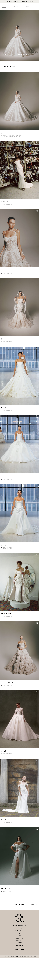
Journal (19, 938)
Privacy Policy (22, 956)
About (19, 928)
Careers (19, 943)
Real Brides (19, 930)
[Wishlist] (34, 7)
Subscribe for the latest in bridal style (19, 1)
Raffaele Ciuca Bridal (13, 956)
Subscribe (19, 945)
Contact (19, 940)
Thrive (34, 956)
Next (34, 905)
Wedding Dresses (19, 926)
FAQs (19, 935)
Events (19, 933)
